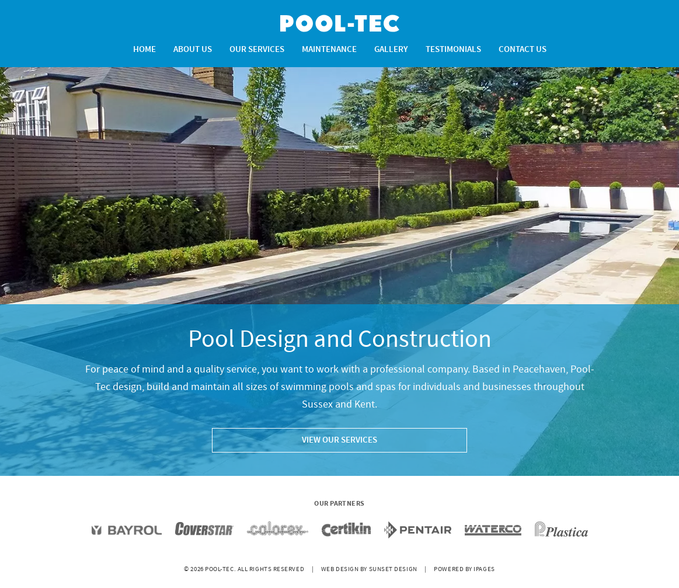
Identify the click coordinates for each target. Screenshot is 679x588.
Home (144, 49)
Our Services (256, 49)
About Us (192, 49)
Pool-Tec (340, 23)
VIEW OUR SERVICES (339, 440)
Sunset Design (393, 569)
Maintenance (329, 49)
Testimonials (453, 49)
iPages (484, 569)
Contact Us (522, 49)
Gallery (391, 49)
